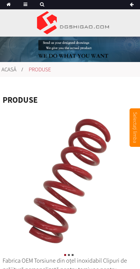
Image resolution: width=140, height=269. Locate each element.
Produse (40, 69)
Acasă (8, 69)
